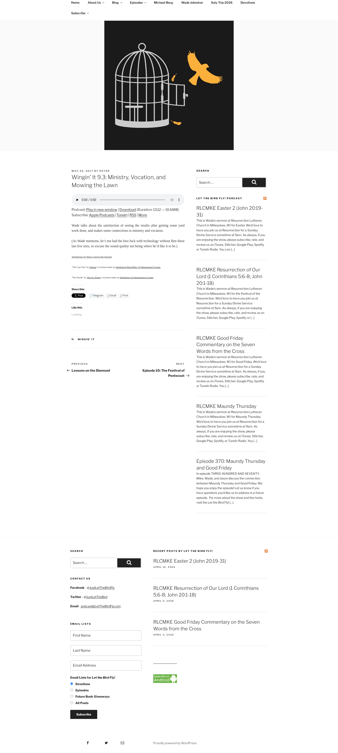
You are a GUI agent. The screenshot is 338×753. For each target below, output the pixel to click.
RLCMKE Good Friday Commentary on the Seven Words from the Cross (225, 344)
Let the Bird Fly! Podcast (219, 198)
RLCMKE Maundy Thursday (226, 406)
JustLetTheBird (96, 597)
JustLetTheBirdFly (101, 587)
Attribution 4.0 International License (136, 277)
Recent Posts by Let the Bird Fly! (183, 551)
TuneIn (122, 215)
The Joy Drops (93, 277)
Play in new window (101, 210)
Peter (104, 170)
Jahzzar (92, 267)
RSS (133, 215)
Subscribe (80, 13)
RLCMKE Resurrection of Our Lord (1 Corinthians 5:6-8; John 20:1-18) (229, 276)
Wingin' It (86, 339)
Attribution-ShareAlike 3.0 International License (138, 267)
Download (127, 210)
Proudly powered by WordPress (175, 743)
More (142, 215)
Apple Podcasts (101, 215)
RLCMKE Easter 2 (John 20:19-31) (189, 561)
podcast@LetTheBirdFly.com (101, 606)
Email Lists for (92, 677)
